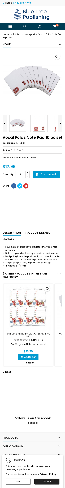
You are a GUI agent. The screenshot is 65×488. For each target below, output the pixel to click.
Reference (9, 143)
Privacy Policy (48, 474)
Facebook (32, 423)
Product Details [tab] (37, 233)
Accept (47, 481)
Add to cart (46, 174)
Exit (18, 481)
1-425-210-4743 (22, 2)
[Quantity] (20, 174)
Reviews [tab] (8, 239)
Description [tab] (12, 233)
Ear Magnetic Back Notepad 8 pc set (28, 335)
